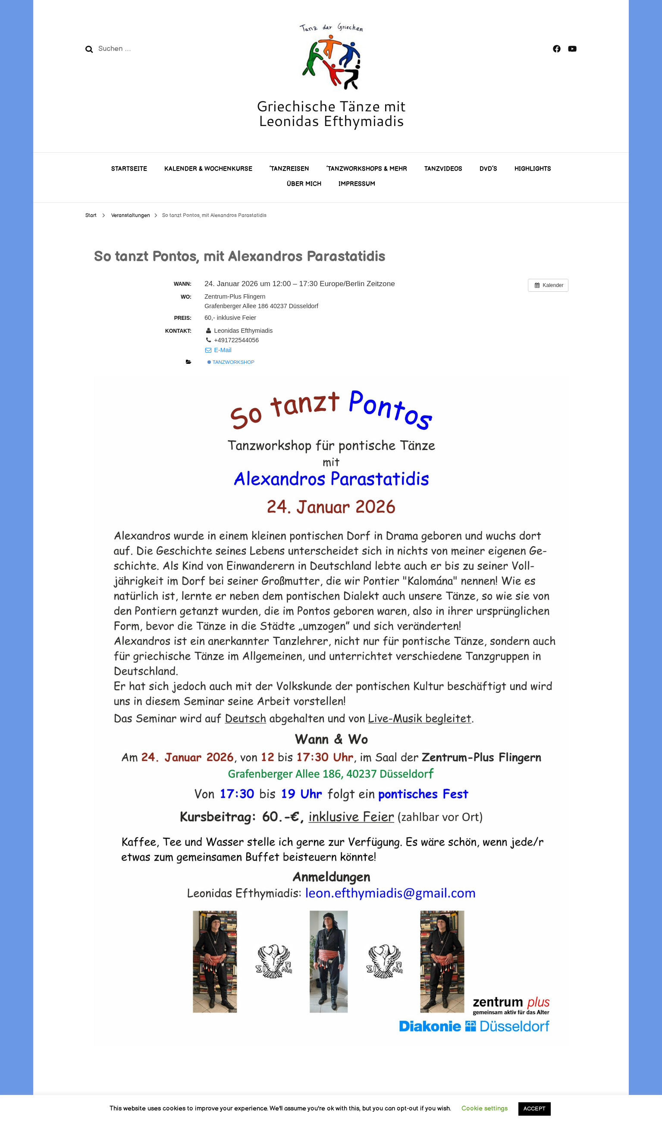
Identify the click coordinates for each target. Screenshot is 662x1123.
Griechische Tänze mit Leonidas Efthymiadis (331, 113)
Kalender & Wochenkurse (208, 169)
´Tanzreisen (289, 169)
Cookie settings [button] (484, 1108)
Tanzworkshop (230, 362)
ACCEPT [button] (535, 1108)
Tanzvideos (443, 169)
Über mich (304, 184)
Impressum (357, 184)
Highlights (533, 169)
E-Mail (218, 350)
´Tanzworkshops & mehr (366, 169)
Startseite (129, 169)
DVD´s (488, 169)
